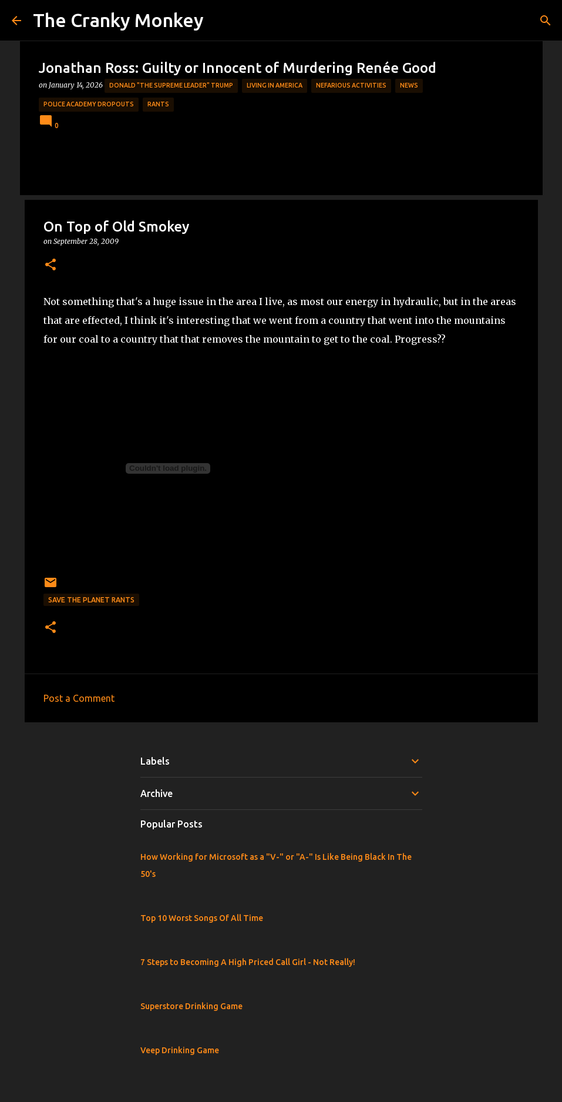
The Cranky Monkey (118, 20)
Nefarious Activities (351, 85)
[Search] (546, 20)
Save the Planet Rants (91, 600)
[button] (50, 265)
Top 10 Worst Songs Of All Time (201, 918)
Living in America (274, 85)
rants (158, 104)
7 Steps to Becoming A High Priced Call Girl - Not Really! (247, 962)
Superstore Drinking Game (191, 1006)
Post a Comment (79, 698)
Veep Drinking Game (179, 1050)
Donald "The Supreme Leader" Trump (171, 85)
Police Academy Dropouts (88, 104)
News (409, 85)
